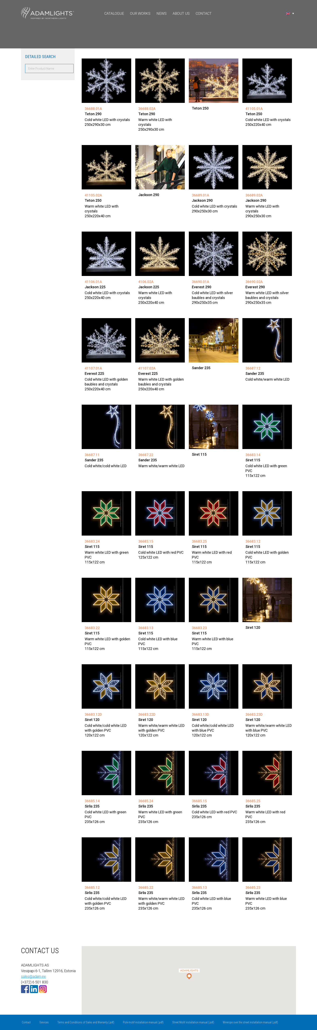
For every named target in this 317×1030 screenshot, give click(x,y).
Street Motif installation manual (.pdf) (193, 1022)
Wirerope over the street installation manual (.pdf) (250, 1022)
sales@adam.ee (33, 976)
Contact (204, 13)
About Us (181, 13)
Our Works (140, 13)
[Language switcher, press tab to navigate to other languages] (290, 13)
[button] (188, 972)
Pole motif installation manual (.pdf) (143, 1022)
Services (44, 1022)
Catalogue (114, 13)
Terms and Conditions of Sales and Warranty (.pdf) (85, 1022)
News (161, 13)
